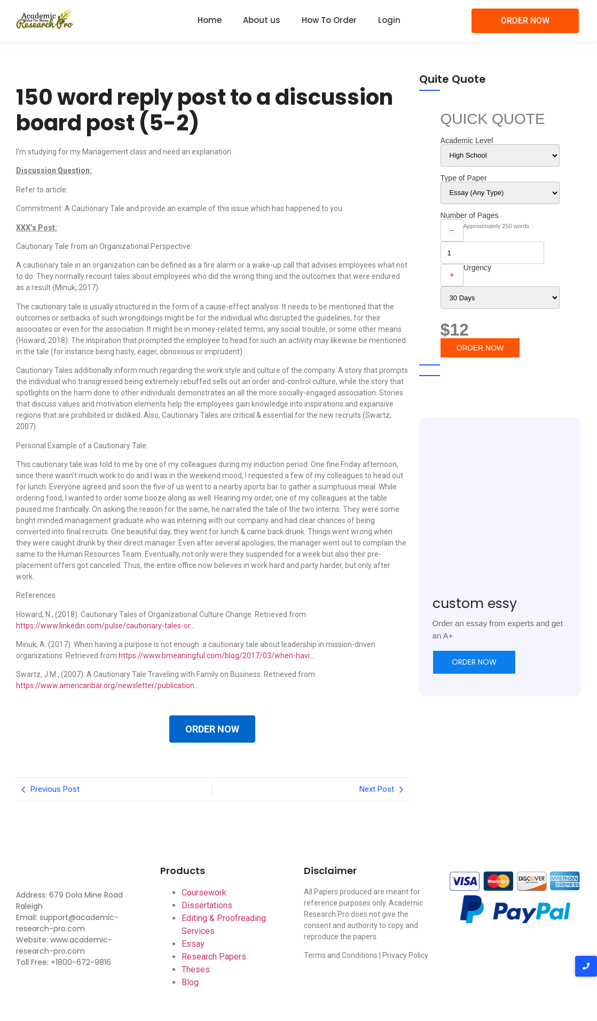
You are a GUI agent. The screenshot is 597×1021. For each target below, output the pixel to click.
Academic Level (467, 140)
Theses (196, 969)
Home (210, 20)
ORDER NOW (212, 729)
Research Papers (214, 957)
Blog (190, 982)
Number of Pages (470, 215)
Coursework (204, 892)
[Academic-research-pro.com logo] (44, 19)
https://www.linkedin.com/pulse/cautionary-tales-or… (105, 625)
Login (389, 20)
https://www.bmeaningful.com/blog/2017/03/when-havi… (217, 655)
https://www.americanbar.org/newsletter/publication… (107, 685)
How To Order (329, 20)
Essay (193, 944)
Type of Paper (464, 178)
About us (261, 20)
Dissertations (207, 905)
